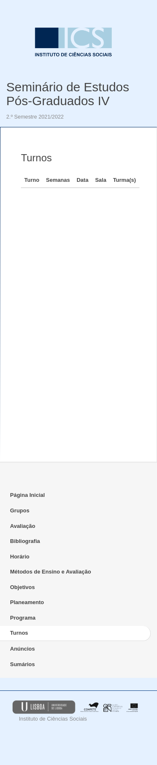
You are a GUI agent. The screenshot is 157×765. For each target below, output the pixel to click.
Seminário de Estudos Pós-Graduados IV (67, 94)
